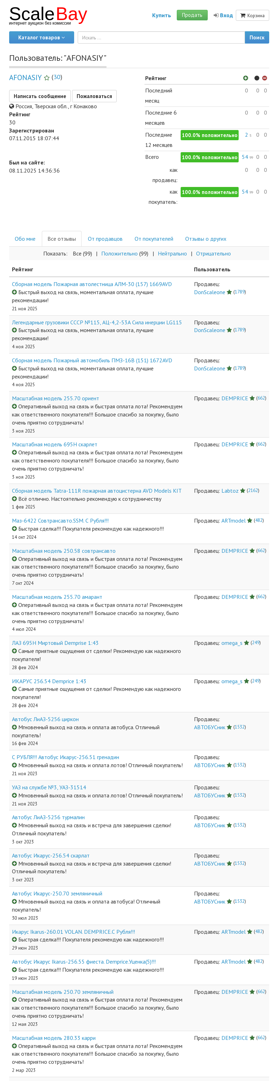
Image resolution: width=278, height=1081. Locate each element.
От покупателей (154, 238)
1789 (240, 292)
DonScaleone (209, 292)
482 (259, 520)
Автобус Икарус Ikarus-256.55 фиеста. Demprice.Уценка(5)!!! (84, 961)
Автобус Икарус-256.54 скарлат (51, 855)
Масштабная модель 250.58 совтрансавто (64, 550)
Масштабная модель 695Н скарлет (54, 444)
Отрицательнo (213, 253)
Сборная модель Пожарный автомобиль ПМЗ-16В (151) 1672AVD (92, 360)
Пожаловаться (94, 96)
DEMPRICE (234, 398)
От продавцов (105, 238)
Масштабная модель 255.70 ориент (55, 398)
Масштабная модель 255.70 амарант (57, 596)
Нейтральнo (172, 253)
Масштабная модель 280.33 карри (54, 1037)
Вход (223, 15)
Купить (161, 15)
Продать (192, 15)
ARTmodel (233, 520)
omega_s (232, 642)
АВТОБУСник (209, 727)
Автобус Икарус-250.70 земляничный (57, 893)
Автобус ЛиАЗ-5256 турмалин (48, 817)
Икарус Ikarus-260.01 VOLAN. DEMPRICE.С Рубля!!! (73, 931)
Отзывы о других (205, 238)
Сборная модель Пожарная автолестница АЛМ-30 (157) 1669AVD (92, 283)
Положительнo (119, 253)
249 (255, 642)
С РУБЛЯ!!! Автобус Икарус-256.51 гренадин (65, 756)
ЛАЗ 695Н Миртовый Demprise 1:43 (55, 642)
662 (261, 398)
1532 (240, 727)
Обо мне (25, 238)
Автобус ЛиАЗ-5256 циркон (45, 719)
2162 (253, 490)
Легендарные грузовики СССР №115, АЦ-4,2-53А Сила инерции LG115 (97, 322)
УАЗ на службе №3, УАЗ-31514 (49, 787)
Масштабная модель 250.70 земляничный (63, 991)
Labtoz (230, 490)
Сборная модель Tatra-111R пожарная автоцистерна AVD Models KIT (97, 490)
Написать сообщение (40, 96)
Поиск (257, 37)
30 (56, 77)
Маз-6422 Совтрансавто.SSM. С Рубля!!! (60, 520)
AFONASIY (25, 77)
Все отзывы (61, 238)
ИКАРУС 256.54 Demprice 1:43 (49, 681)
